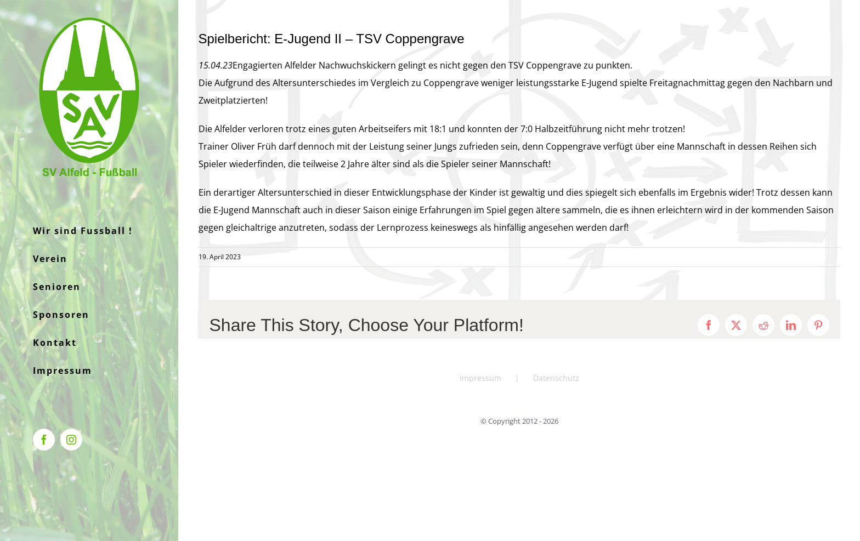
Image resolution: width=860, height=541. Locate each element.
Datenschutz (556, 378)
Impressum (480, 378)
